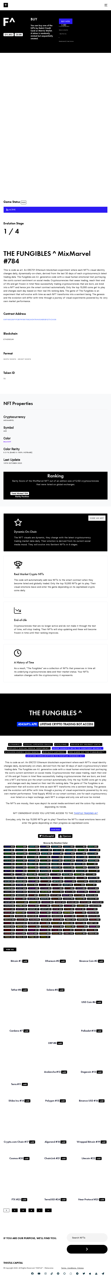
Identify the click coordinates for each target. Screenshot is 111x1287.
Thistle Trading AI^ (86, 813)
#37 (9, 853)
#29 (9, 847)
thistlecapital (46, 835)
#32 (95, 906)
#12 (94, 916)
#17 (56, 867)
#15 (56, 864)
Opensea (65, 835)
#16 (45, 847)
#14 (58, 850)
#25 (21, 847)
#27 (21, 850)
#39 (34, 853)
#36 (67, 874)
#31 (9, 881)
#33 (92, 847)
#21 (80, 847)
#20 (57, 860)
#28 (94, 850)
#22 (33, 847)
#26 (82, 850)
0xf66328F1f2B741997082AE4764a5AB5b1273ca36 (29, 319)
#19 (21, 867)
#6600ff (7, 442)
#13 (81, 878)
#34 (68, 913)
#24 (81, 853)
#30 (69, 860)
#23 (56, 847)
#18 (68, 885)
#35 (33, 860)
